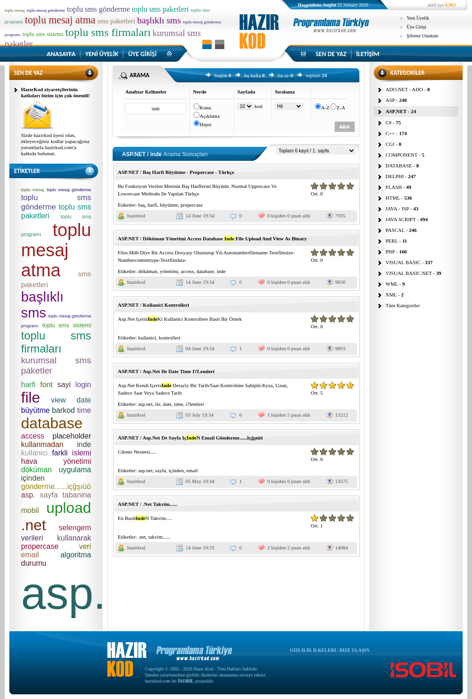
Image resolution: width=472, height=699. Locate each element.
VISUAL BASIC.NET (409, 273)
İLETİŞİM (367, 54)
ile (157, 404)
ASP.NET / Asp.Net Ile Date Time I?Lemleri (166, 371)
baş (141, 205)
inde (221, 271)
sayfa (160, 470)
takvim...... (159, 537)
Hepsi (206, 124)
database (205, 271)
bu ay (283, 75)
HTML (393, 198)
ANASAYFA (61, 54)
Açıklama (210, 116)
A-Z (325, 107)
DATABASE (399, 165)
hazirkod (136, 215)
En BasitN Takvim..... (145, 518)
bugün (221, 75)
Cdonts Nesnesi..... (137, 451)
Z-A (340, 107)
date (167, 404)
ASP (390, 100)
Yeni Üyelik (418, 18)
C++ (390, 133)
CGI (390, 144)
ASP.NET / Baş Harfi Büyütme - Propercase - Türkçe (176, 172)
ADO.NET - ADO (404, 89)
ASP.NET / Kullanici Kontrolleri (153, 305)
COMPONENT (401, 155)
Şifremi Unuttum (422, 35)
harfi (152, 205)
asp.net (145, 404)
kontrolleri (169, 337)
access (187, 271)
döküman (147, 271)
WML (392, 284)
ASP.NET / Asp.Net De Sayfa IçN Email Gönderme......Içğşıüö (190, 437)
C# (389, 122)
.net (142, 537)
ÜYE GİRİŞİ (142, 54)
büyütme (169, 205)
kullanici (147, 337)
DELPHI (395, 176)
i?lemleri (195, 404)
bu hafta (252, 75)
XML (391, 294)
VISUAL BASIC (403, 262)
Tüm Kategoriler (403, 305)
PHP (390, 251)
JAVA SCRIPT (401, 219)
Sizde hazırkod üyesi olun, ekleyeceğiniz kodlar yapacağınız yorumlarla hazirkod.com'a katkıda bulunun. (55, 144)
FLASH (394, 187)
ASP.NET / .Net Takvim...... (147, 504)
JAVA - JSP (397, 208)
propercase (191, 205)
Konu (205, 107)
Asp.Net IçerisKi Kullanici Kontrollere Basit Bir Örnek (180, 319)
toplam (313, 75)
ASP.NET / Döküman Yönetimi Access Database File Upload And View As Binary (212, 238)
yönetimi (169, 271)
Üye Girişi (416, 26)
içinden (176, 470)
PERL (392, 241)
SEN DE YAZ (330, 54)
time (178, 404)
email (192, 470)
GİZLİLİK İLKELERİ (313, 650)
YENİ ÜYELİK (101, 54)
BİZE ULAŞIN (354, 650)
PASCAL (395, 230)
